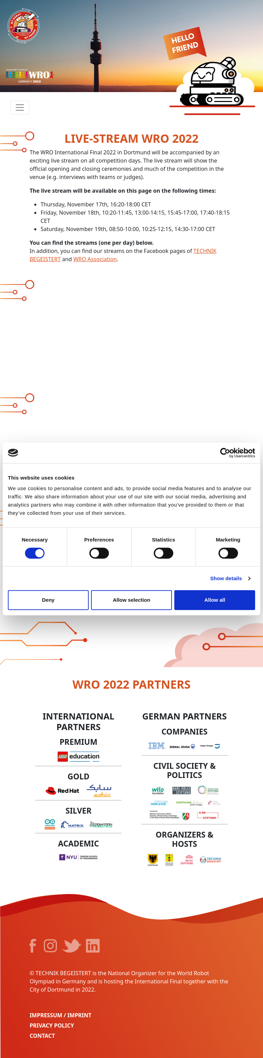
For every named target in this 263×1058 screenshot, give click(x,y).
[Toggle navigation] (19, 107)
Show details (226, 578)
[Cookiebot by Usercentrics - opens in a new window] (225, 453)
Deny (48, 600)
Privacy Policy (51, 1025)
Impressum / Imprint (60, 1015)
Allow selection (131, 600)
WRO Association (95, 259)
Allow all (214, 600)
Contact (42, 1036)
